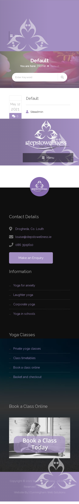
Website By (21, 494)
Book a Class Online (26, 370)
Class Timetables (24, 360)
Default (32, 98)
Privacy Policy (46, 489)
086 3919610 (24, 247)
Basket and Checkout (27, 379)
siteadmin (36, 111)
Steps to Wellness (44, 483)
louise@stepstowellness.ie (33, 239)
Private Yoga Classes (27, 351)
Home (41, 66)
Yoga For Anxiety (24, 288)
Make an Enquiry (31, 260)
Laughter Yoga (23, 297)
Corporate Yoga (24, 307)
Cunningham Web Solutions (47, 494)
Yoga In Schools (24, 316)
